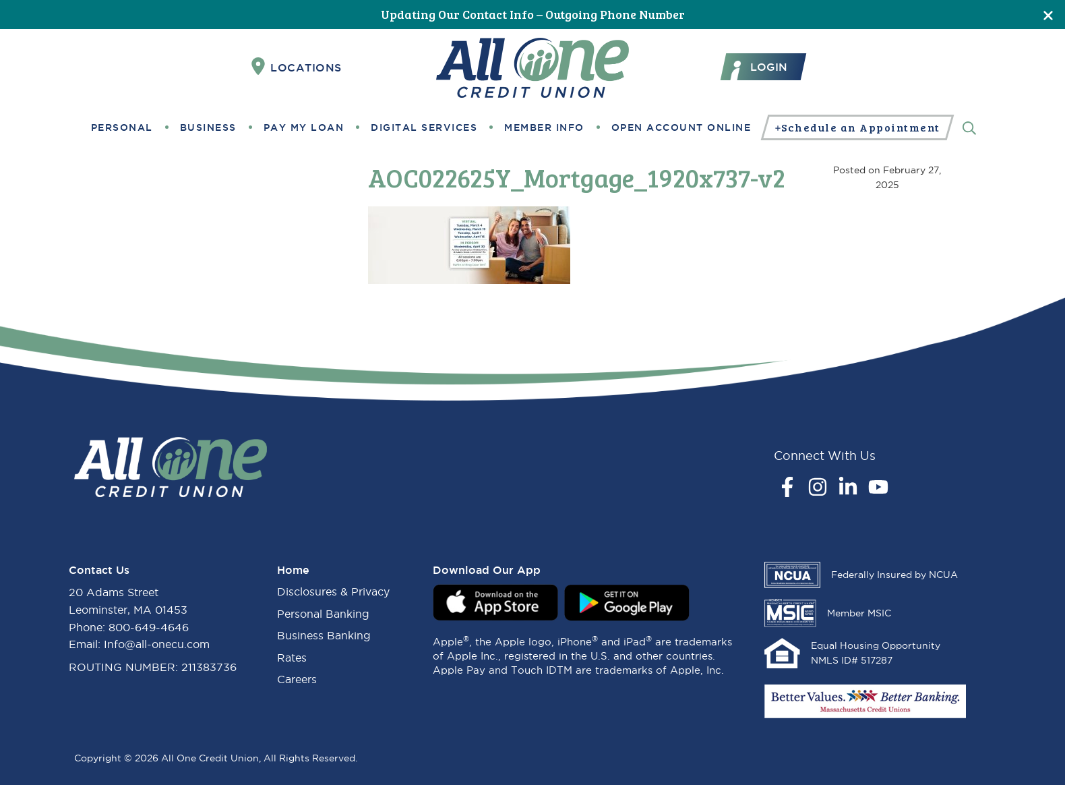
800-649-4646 (149, 627)
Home (293, 570)
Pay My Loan (304, 127)
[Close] (1048, 14)
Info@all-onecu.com (157, 644)
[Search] (969, 127)
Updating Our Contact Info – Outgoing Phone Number (533, 14)
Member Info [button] (544, 127)
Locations (296, 67)
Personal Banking (323, 614)
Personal (122, 127)
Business (208, 127)
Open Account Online (681, 127)
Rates (292, 657)
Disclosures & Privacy (333, 591)
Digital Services (424, 127)
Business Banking (324, 635)
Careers (297, 679)
